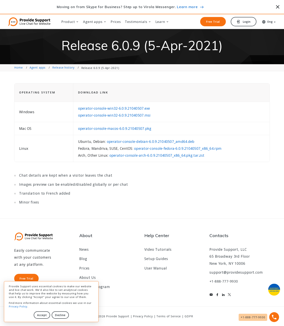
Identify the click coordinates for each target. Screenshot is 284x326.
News (84, 249)
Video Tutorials (158, 249)
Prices (116, 22)
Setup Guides (156, 258)
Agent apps (93, 22)
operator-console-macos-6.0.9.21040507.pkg (114, 128)
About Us (87, 277)
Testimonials (136, 22)
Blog (83, 258)
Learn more (187, 7)
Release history (63, 68)
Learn (160, 22)
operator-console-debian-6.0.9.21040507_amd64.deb (150, 141)
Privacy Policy (18, 306)
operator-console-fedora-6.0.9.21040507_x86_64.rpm (177, 148)
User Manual (155, 268)
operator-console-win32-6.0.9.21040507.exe (114, 108)
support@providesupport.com (236, 272)
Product (68, 22)
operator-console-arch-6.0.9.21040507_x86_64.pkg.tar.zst (157, 155)
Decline (60, 315)
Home (18, 68)
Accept (42, 315)
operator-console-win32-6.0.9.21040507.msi (114, 115)
